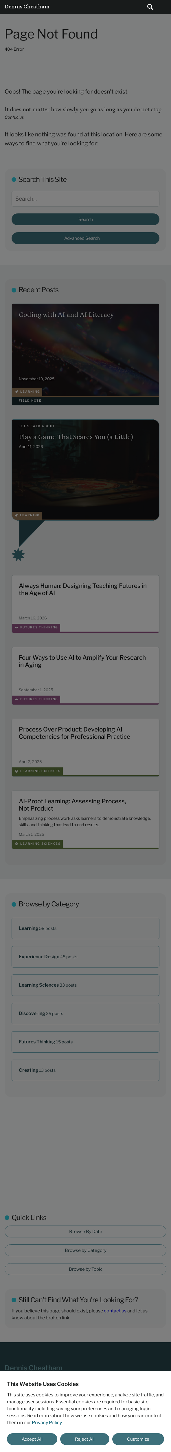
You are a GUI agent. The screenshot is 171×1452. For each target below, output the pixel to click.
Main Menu (164, 7)
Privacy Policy (47, 1422)
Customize (138, 1439)
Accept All (32, 1439)
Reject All (85, 1439)
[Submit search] (150, 7)
